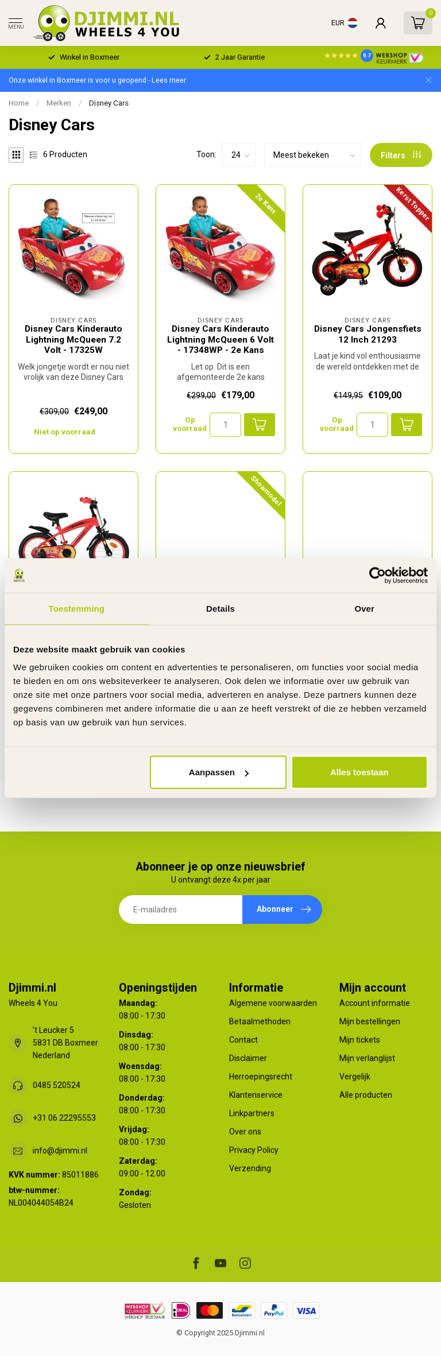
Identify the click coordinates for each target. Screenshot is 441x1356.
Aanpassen (219, 772)
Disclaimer (248, 1058)
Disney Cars (109, 103)
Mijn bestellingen (369, 1021)
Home (19, 103)
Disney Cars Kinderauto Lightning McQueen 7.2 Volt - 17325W (73, 339)
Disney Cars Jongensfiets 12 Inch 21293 (367, 334)
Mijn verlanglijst (367, 1058)
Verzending (250, 1168)
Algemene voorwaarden (273, 1003)
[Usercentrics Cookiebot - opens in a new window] (377, 575)
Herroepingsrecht (260, 1076)
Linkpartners (251, 1113)
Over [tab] (364, 608)
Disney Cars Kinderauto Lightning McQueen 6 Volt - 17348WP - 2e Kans (220, 339)
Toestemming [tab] (77, 608)
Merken (59, 103)
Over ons (245, 1131)
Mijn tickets (359, 1039)
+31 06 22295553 (64, 1117)
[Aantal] (225, 425)
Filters (401, 155)
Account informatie (374, 1003)
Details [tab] (220, 608)
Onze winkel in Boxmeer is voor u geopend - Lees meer (97, 80)
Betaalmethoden (260, 1021)
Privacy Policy (253, 1150)
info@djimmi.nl (60, 1150)
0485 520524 (56, 1085)
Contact (243, 1039)
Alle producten (365, 1094)
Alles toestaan (359, 772)
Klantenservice (256, 1094)
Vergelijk (354, 1076)
